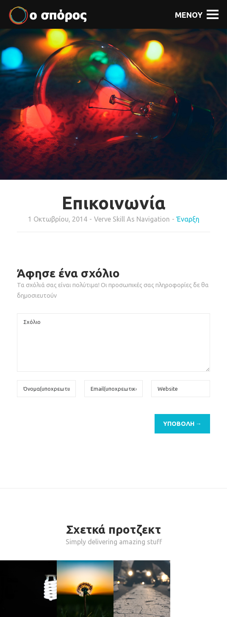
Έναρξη (188, 219)
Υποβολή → (182, 423)
